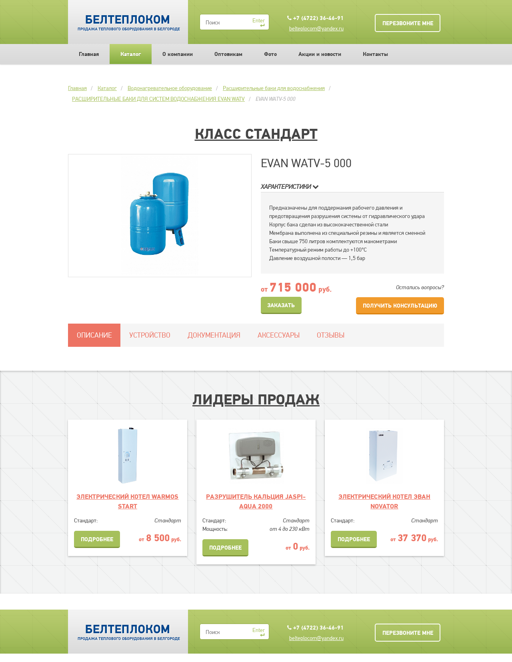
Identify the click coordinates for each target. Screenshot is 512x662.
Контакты (375, 54)
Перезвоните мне (407, 23)
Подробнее (97, 539)
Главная (89, 54)
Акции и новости (319, 54)
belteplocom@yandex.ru (316, 28)
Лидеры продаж (256, 399)
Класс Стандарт (256, 133)
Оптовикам (228, 54)
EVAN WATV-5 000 (276, 99)
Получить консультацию (400, 305)
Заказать (281, 305)
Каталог (130, 54)
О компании (177, 54)
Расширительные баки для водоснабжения (274, 88)
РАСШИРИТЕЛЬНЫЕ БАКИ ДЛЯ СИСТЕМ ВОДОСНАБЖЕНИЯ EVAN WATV (158, 99)
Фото (270, 54)
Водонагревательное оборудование (170, 88)
